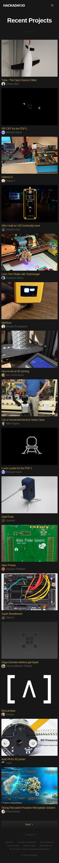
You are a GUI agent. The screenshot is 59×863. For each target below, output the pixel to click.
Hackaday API (45, 845)
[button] (52, 5)
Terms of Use (13, 845)
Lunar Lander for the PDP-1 (16, 468)
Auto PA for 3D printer (13, 759)
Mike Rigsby (10, 423)
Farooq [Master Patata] (16, 666)
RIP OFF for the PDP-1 (14, 128)
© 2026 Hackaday (29, 855)
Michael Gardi (11, 132)
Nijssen (7, 617)
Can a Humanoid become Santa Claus (23, 419)
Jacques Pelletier (13, 569)
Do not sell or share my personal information (29, 849)
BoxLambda (8, 710)
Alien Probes (8, 565)
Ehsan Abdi (10, 84)
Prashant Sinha (12, 278)
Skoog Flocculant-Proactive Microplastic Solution (28, 807)
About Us (9, 842)
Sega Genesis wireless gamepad (19, 662)
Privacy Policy (29, 845)
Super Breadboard (11, 613)
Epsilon (7, 714)
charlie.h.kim (10, 229)
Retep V (8, 180)
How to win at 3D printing (15, 371)
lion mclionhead (12, 375)
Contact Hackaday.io (26, 842)
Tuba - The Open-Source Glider (19, 80)
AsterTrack (7, 516)
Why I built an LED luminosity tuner (20, 225)
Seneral (8, 520)
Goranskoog (10, 811)
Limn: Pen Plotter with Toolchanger (20, 274)
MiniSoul (6, 322)
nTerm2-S (6, 177)
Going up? (29, 834)
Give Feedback (47, 842)
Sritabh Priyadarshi (14, 326)
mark (6, 763)
